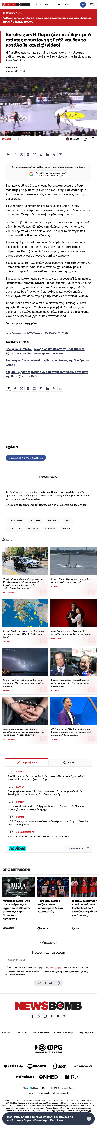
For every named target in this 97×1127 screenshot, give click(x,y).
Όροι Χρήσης (21, 1032)
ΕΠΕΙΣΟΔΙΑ (53, 521)
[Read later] (93, 139)
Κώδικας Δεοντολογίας (64, 1032)
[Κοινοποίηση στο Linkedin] (47, 154)
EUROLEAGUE (14, 529)
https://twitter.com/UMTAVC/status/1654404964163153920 (37, 333)
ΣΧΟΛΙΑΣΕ (72, 139)
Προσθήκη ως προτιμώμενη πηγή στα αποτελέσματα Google (47, 174)
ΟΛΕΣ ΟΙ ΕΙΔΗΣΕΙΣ (44, 5)
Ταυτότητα (6, 1032)
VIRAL (68, 521)
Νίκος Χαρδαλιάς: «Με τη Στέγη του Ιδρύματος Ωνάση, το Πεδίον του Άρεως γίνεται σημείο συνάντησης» (46, 808)
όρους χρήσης (55, 967)
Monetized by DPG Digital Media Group (58, 1088)
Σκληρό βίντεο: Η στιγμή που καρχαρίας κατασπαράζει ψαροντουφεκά (70, 581)
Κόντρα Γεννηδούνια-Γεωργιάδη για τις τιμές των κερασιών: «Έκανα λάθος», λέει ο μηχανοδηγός (72, 683)
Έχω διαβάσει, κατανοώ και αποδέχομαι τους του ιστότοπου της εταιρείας (48, 967)
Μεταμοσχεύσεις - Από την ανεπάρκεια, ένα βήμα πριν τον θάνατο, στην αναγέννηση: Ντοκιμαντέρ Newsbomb (16, 909)
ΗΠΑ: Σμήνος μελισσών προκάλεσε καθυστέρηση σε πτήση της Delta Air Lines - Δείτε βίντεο (48, 823)
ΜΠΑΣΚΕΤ (6, 139)
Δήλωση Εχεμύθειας (41, 1032)
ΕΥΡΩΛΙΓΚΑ (50, 529)
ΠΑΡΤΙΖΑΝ (36, 521)
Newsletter (28, 505)
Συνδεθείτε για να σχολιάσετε (26, 457)
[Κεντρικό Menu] (92, 4)
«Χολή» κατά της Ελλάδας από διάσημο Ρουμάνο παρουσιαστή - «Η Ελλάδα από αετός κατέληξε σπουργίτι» (71, 732)
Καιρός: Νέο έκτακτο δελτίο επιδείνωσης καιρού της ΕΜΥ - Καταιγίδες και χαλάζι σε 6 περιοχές (24, 683)
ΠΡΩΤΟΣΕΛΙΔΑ (62, 5)
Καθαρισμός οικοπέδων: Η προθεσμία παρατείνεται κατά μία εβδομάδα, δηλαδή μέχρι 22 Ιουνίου (47, 19)
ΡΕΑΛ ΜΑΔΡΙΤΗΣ (16, 521)
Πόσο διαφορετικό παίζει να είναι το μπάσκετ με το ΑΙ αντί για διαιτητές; (50, 906)
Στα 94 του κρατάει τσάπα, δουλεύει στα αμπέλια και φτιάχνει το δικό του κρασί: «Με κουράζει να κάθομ (46, 778)
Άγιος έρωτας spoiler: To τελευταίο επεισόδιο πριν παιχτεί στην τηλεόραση (70, 632)
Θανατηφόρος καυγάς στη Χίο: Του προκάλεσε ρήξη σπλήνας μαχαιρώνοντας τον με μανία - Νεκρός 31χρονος (23, 732)
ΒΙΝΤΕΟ (66, 529)
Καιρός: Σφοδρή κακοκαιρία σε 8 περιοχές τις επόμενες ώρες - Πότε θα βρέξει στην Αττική (23, 634)
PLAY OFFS (33, 529)
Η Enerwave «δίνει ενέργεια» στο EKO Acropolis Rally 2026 (40, 836)
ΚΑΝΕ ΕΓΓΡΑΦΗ (48, 983)
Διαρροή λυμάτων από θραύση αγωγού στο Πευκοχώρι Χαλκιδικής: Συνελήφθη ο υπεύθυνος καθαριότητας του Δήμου (45, 793)
